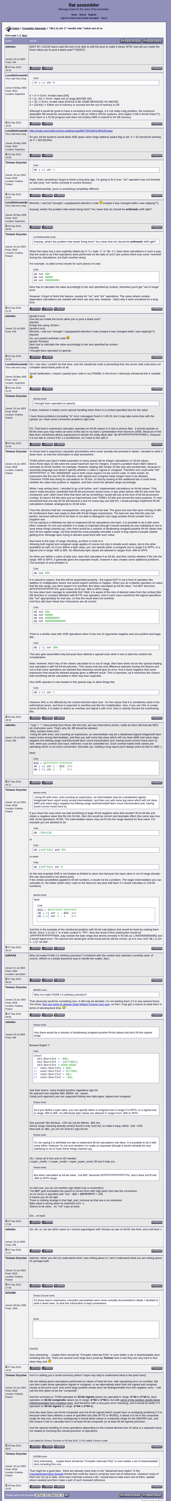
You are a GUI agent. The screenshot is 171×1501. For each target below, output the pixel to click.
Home (74, 15)
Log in (104, 18)
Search (82, 15)
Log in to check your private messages (80, 18)
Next (24, 35)
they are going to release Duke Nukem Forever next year (76, 1004)
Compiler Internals (34, 28)
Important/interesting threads (46, 1473)
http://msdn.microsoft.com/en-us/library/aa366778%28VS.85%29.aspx (71, 130)
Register (92, 15)
